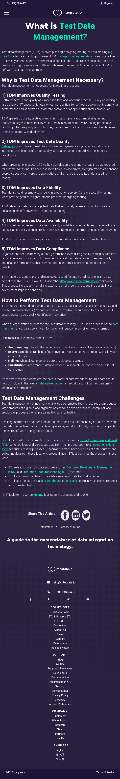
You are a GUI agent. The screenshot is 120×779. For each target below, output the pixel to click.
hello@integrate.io (61, 582)
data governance (51, 383)
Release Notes (60, 647)
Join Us (60, 738)
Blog (60, 659)
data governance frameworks (79, 281)
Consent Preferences (60, 704)
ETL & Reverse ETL (60, 616)
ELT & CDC (60, 621)
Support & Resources (60, 668)
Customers (60, 716)
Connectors (60, 625)
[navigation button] (6, 12)
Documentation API (60, 681)
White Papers (60, 720)
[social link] (31, 599)
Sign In (106, 3)
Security (60, 686)
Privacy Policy (60, 695)
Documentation (60, 677)
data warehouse (50, 480)
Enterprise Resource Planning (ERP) (46, 472)
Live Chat (60, 664)
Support (60, 638)
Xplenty (38, 494)
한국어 (60, 759)
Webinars (60, 725)
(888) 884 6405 (16, 3)
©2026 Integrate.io (15, 772)
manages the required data (74, 56)
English (60, 750)
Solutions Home (60, 612)
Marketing (60, 629)
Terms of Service (105, 772)
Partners (60, 733)
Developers (60, 643)
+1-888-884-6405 (61, 592)
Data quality (9, 146)
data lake (71, 480)
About (60, 729)
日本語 (60, 754)
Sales (60, 634)
